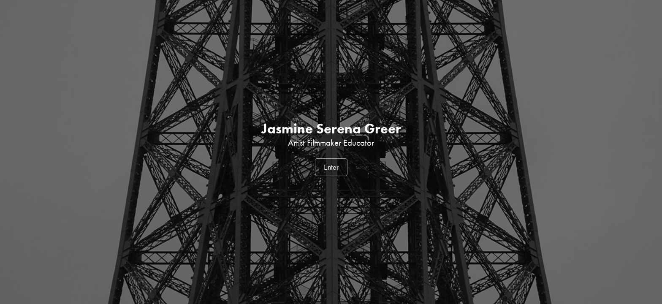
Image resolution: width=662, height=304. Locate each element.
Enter (331, 167)
